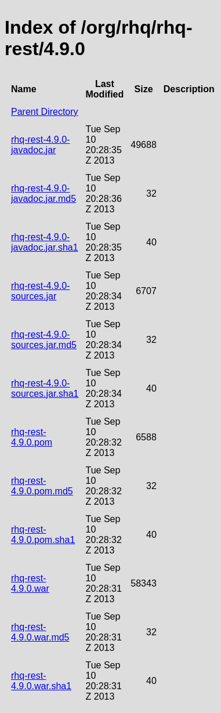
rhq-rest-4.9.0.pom (31, 437)
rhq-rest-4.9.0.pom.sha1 (43, 534)
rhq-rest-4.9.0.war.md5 (40, 632)
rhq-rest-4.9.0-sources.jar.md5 (44, 340)
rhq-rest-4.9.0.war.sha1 (41, 681)
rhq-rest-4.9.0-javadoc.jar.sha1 (44, 242)
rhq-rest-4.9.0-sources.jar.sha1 (45, 388)
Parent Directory (44, 112)
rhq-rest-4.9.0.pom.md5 (42, 486)
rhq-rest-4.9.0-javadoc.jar (40, 145)
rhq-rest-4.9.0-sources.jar (40, 291)
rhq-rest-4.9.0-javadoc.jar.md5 (43, 193)
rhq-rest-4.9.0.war (30, 583)
